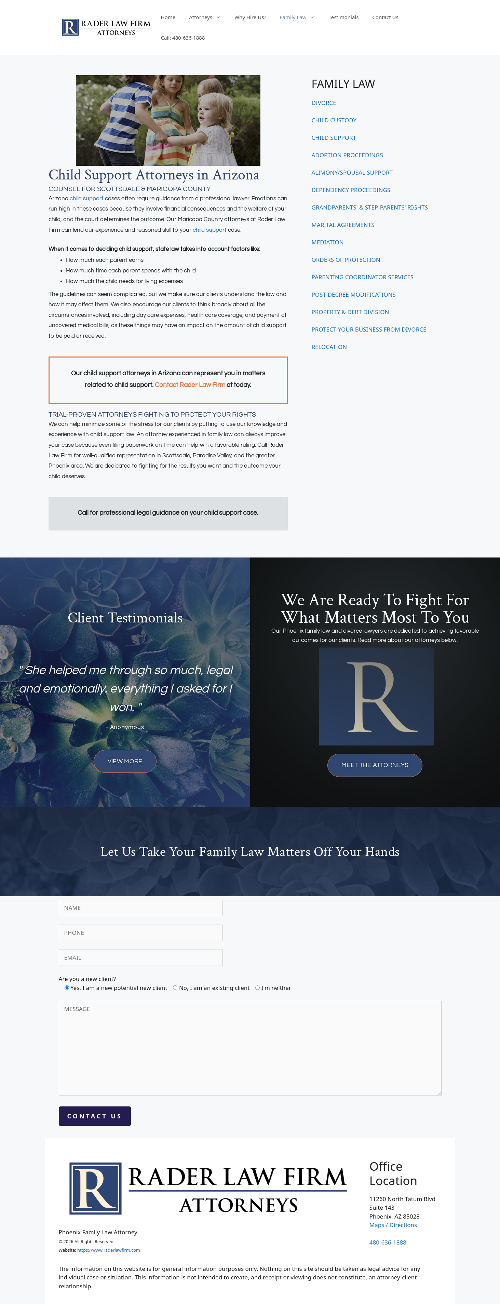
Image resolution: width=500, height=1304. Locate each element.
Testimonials (343, 17)
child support (87, 199)
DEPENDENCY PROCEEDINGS (351, 190)
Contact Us (385, 17)
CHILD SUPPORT (334, 138)
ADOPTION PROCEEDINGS (347, 155)
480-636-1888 (387, 1242)
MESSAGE (250, 1048)
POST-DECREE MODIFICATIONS (354, 294)
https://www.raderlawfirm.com (108, 1250)
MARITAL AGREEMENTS (343, 225)
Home (168, 17)
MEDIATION (328, 242)
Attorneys (208, 17)
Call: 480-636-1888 (183, 37)
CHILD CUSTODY (334, 120)
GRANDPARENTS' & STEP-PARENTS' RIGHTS (370, 207)
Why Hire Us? (250, 17)
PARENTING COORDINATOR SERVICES (363, 277)
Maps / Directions (393, 1225)
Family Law (301, 17)
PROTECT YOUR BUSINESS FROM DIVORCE (369, 329)
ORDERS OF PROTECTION (346, 260)
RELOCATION (329, 347)
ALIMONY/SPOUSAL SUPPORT (352, 172)
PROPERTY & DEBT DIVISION (350, 312)
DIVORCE (324, 103)
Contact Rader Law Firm (190, 385)
